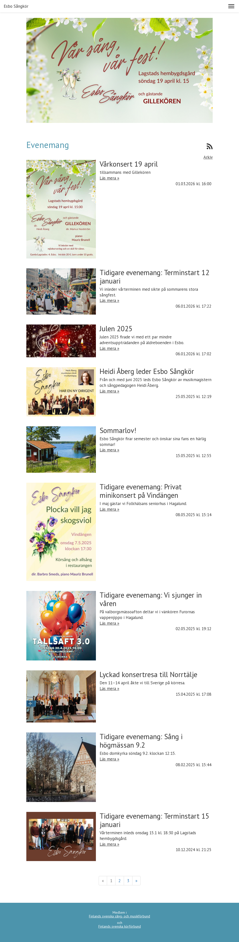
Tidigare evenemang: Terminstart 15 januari (154, 820)
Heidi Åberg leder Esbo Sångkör (147, 371)
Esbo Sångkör (16, 6)
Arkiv (208, 157)
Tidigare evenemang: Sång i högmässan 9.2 (141, 741)
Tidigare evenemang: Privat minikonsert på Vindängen (141, 491)
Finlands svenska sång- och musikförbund (119, 916)
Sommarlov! (118, 430)
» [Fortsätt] (136, 880)
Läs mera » (109, 178)
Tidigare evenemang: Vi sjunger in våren (151, 599)
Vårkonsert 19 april (129, 164)
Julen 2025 (116, 328)
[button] (231, 6)
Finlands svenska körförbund (119, 926)
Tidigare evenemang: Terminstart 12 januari (154, 277)
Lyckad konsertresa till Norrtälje (148, 674)
